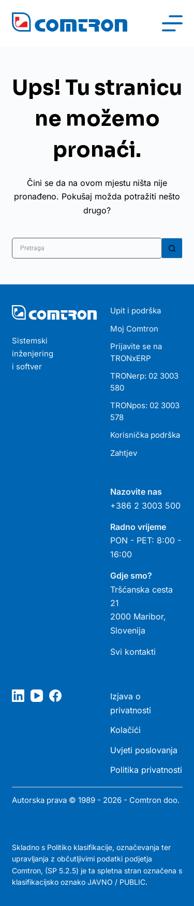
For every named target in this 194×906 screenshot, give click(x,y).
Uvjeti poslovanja (143, 750)
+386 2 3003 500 (145, 505)
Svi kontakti (133, 651)
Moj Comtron (134, 329)
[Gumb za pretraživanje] (172, 248)
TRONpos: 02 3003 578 (145, 411)
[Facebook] (55, 695)
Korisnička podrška (145, 435)
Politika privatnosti (146, 770)
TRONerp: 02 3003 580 (144, 382)
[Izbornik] (172, 23)
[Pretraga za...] (87, 248)
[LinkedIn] (18, 695)
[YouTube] (37, 695)
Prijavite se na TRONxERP (136, 352)
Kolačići (125, 730)
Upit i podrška (135, 310)
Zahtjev (123, 453)
